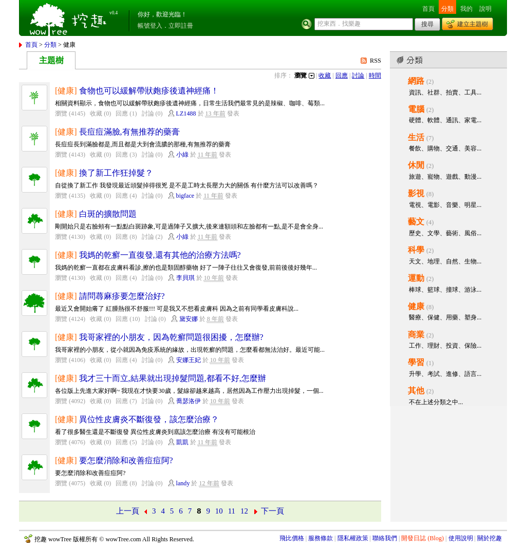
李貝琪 (185, 277)
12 (244, 511)
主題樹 (51, 60)
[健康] (66, 90)
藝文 (416, 221)
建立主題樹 (472, 24)
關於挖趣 (489, 538)
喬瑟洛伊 (188, 401)
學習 (416, 362)
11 (231, 511)
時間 (375, 75)
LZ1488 (186, 113)
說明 (485, 8)
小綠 (182, 154)
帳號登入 (150, 25)
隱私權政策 (352, 538)
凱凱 (182, 442)
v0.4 (113, 12)
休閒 (416, 165)
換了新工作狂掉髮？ (116, 172)
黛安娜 (188, 319)
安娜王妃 (188, 360)
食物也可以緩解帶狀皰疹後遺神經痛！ (149, 90)
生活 (416, 137)
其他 (416, 390)
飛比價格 (291, 538)
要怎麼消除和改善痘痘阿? (126, 460)
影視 (416, 193)
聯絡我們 (384, 538)
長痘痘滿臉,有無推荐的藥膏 (129, 131)
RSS (375, 60)
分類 (447, 8)
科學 (416, 249)
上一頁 (127, 511)
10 (219, 511)
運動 (416, 278)
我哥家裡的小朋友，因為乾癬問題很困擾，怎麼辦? (171, 337)
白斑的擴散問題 (108, 214)
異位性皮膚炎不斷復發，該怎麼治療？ (149, 419)
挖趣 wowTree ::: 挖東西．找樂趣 (69, 18)
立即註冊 (180, 25)
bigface (185, 195)
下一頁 (272, 511)
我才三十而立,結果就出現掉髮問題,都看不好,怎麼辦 (172, 378)
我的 (466, 8)
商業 (416, 334)
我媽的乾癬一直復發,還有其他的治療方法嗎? (160, 255)
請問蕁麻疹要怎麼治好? (122, 296)
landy (183, 483)
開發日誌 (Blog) (422, 538)
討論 (358, 75)
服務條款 (320, 538)
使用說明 (460, 538)
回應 (341, 75)
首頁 (428, 8)
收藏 (324, 75)
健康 (416, 306)
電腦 (416, 109)
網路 (416, 81)
